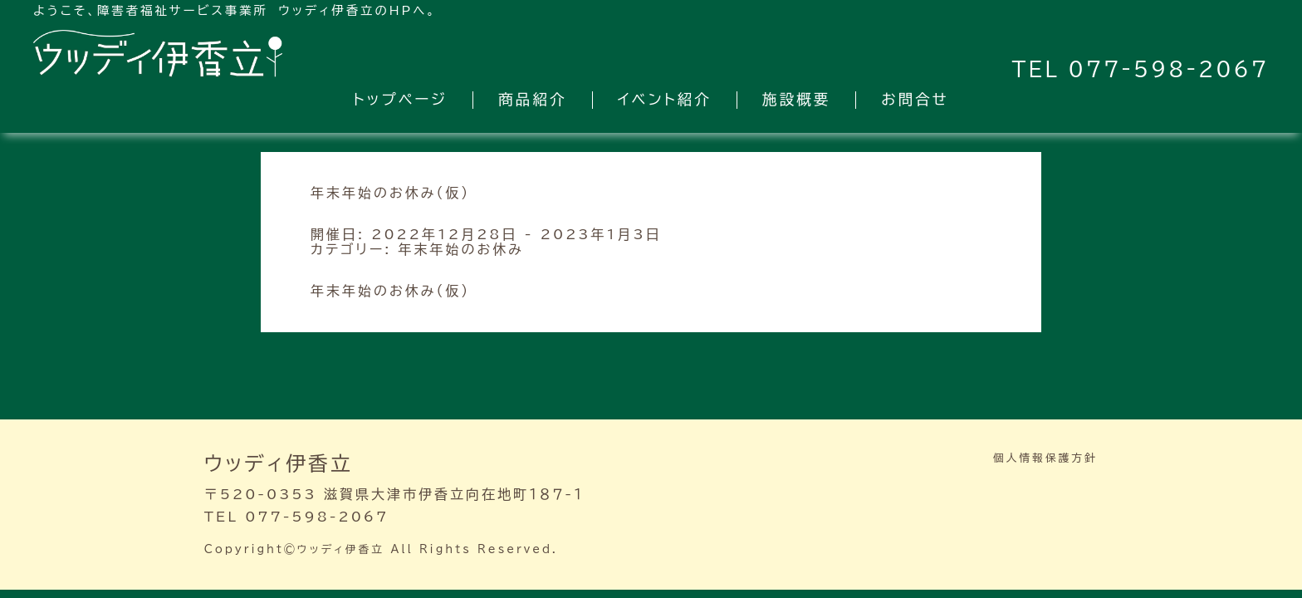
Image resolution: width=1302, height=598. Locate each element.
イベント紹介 (665, 99)
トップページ (400, 99)
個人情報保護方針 (1045, 458)
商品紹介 (532, 99)
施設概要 (796, 99)
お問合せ (915, 99)
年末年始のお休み (461, 249)
